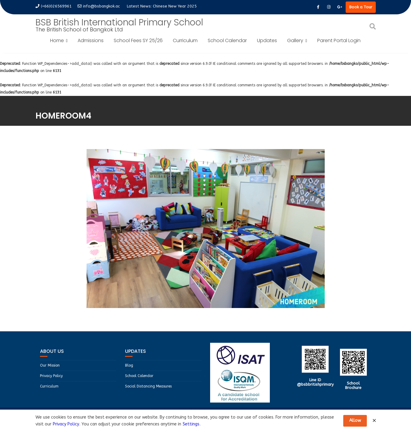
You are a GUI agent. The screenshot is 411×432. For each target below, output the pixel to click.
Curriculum (185, 40)
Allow (355, 420)
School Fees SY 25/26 (138, 40)
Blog (129, 370)
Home (57, 40)
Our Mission (50, 370)
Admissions (91, 40)
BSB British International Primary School (119, 22)
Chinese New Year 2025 (175, 6)
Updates (267, 40)
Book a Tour (360, 7)
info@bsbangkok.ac (99, 6)
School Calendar (227, 40)
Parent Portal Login (339, 40)
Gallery (295, 40)
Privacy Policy (51, 381)
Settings (191, 424)
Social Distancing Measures (148, 391)
